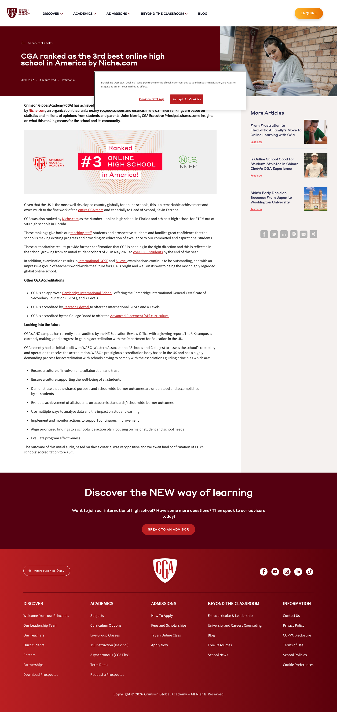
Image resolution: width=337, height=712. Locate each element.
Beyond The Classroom (162, 13)
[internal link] (309, 13)
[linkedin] (284, 234)
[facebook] (264, 234)
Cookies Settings (151, 99)
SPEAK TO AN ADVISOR (168, 529)
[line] (294, 234)
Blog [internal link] (202, 13)
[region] (170, 90)
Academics (82, 13)
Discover (51, 13)
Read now (256, 142)
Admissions (116, 13)
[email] (304, 235)
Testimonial (68, 80)
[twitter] (274, 234)
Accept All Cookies (187, 99)
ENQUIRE (309, 13)
